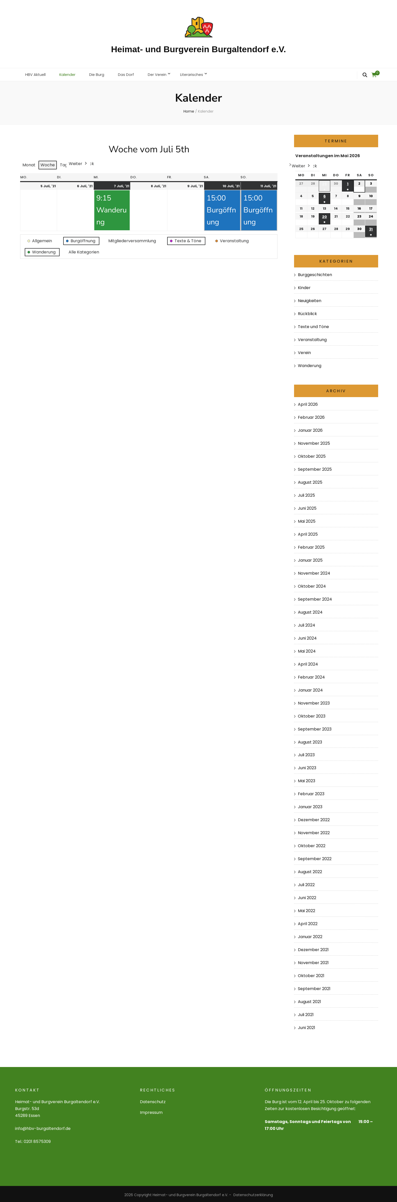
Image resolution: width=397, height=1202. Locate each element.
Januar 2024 (310, 688)
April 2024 (308, 662)
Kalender (71, 73)
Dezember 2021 (313, 948)
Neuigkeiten (309, 299)
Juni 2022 (307, 896)
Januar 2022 (310, 935)
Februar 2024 (311, 675)
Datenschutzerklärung (253, 1192)
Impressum (151, 1110)
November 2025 (314, 441)
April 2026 (308, 402)
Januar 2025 (310, 558)
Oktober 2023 (311, 714)
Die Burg (102, 73)
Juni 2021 (306, 1026)
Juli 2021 (306, 1013)
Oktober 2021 (311, 974)
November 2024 (314, 571)
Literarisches (203, 73)
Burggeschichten (315, 273)
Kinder (304, 286)
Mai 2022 (306, 909)
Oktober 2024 (312, 584)
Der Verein (166, 73)
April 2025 (308, 532)
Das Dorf (133, 73)
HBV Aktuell (36, 73)
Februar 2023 (311, 792)
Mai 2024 (307, 649)
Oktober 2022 (311, 844)
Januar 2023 (310, 805)
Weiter (78, 161)
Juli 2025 (306, 493)
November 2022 (314, 831)
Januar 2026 (310, 428)
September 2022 (315, 857)
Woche (48, 163)
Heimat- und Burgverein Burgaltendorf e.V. (198, 49)
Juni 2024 (307, 636)
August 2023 (310, 740)
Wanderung (309, 363)
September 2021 (314, 987)
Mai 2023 (306, 779)
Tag (64, 163)
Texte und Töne (313, 325)
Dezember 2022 (314, 818)
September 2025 (315, 467)
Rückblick (307, 312)
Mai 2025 (306, 519)
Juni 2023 (307, 766)
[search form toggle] (365, 75)
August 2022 (310, 870)
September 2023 (315, 727)
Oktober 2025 (312, 454)
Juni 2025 (307, 506)
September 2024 (315, 597)
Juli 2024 (306, 623)
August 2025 (310, 480)
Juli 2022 (306, 883)
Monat (28, 163)
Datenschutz (153, 1100)
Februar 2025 (311, 545)
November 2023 (314, 701)
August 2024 (310, 610)
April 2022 (307, 922)
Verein (304, 350)
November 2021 (313, 961)
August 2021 (309, 1000)
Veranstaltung (312, 338)
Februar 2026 (311, 415)
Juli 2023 (306, 753)
